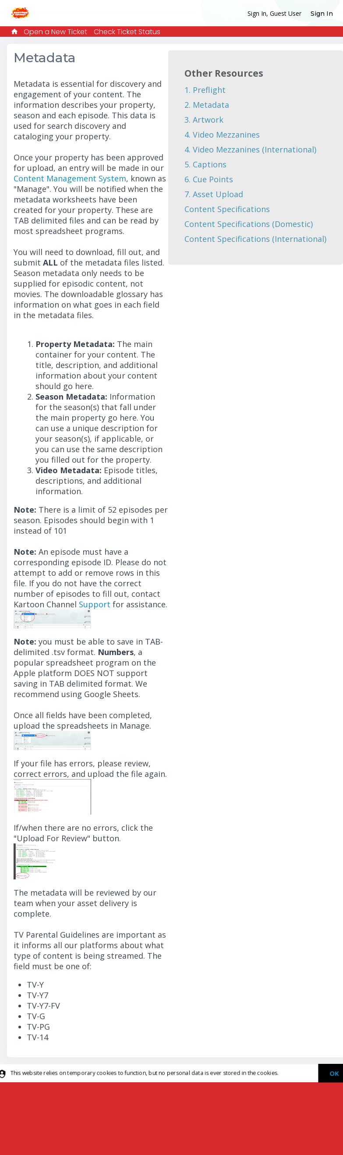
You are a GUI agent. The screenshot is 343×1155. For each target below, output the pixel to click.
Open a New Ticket (55, 32)
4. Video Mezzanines (222, 134)
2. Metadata (206, 104)
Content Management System (70, 178)
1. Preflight (205, 90)
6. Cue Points (208, 179)
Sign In (322, 14)
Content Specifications (227, 209)
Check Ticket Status (127, 32)
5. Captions (205, 164)
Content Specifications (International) (255, 239)
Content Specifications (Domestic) (248, 224)
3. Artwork (203, 119)
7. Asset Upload (213, 194)
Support (93, 604)
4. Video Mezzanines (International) (250, 149)
